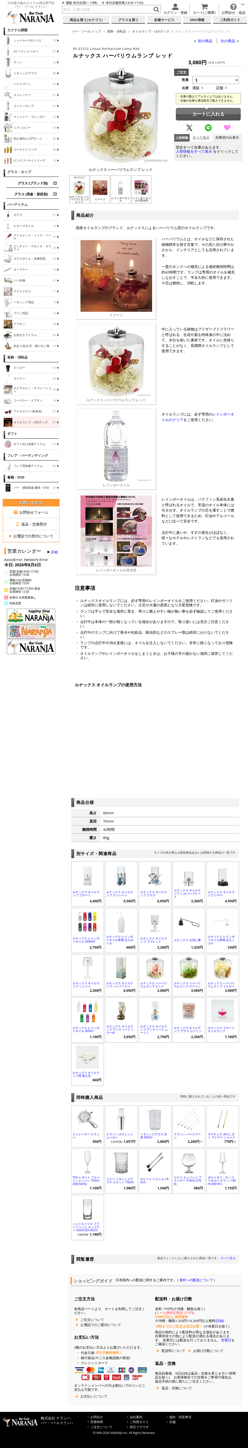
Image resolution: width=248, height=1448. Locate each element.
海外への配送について (196, 1280)
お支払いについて (94, 1396)
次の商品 (228, 40)
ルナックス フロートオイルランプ (221, 1029)
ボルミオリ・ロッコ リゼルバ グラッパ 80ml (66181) (222, 1180)
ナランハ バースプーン (187, 1135)
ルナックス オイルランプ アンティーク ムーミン (154, 1029)
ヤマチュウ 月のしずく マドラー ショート (221, 1135)
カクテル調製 (17, 30)
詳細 (54, 552)
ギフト (12, 434)
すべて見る (228, 1258)
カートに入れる (208, 114)
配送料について (173, 1351)
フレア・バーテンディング (27, 455)
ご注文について (92, 1320)
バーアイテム (17, 204)
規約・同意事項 (180, 1417)
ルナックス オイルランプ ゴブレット (153, 940)
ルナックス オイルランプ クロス (153, 893)
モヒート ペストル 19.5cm (154, 1180)
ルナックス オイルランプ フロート (86, 893)
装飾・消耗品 (17, 357)
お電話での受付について (31, 536)
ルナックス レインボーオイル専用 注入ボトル (119, 940)
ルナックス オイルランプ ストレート (119, 893)
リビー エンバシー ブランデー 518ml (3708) (188, 1180)
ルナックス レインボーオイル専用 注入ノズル (221, 940)
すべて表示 (201, 137)
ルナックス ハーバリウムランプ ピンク (153, 984)
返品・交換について (177, 1388)
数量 (185, 80)
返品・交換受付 (31, 524)
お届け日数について (208, 1351)
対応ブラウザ (139, 1427)
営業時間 (96, 1422)
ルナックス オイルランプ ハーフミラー (119, 984)
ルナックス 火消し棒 (187, 940)
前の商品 (205, 40)
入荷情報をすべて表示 (194, 151)
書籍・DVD (15, 477)
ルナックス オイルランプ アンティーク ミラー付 (120, 1029)
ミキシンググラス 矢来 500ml (153, 1135)
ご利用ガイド (139, 1422)
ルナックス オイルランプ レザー (221, 893)
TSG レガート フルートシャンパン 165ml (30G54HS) (86, 1180)
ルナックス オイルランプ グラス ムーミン (188, 1029)
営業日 (226, 1340)
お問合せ (96, 1417)
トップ (86, 31)
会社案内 (136, 1417)
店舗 (172, 1422)
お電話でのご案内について (100, 1325)
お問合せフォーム (31, 512)
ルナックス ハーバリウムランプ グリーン (187, 984)
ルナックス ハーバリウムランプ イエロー (221, 984)
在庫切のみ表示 (227, 137)
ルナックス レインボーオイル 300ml (86, 1029)
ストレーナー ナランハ (86, 1135)
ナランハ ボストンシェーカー (119, 1135)
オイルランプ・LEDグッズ (150, 31)
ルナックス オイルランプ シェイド (86, 984)
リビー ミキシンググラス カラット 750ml (120, 1180)
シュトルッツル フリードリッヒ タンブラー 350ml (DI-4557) (86, 1227)
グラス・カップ (19, 172)
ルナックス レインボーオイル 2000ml (86, 940)
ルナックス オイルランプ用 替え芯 (86, 1074)
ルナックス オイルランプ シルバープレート (187, 893)
